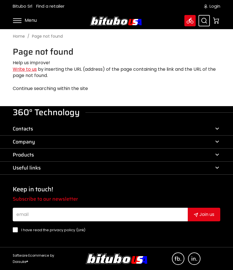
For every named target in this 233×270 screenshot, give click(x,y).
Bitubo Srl (22, 6)
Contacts (116, 129)
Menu (25, 20)
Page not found (47, 36)
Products (116, 155)
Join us (204, 214)
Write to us (25, 69)
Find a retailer (50, 6)
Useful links (116, 168)
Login (212, 6)
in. (194, 259)
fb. (178, 259)
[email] (100, 214)
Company (116, 142)
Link (81, 230)
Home (19, 36)
